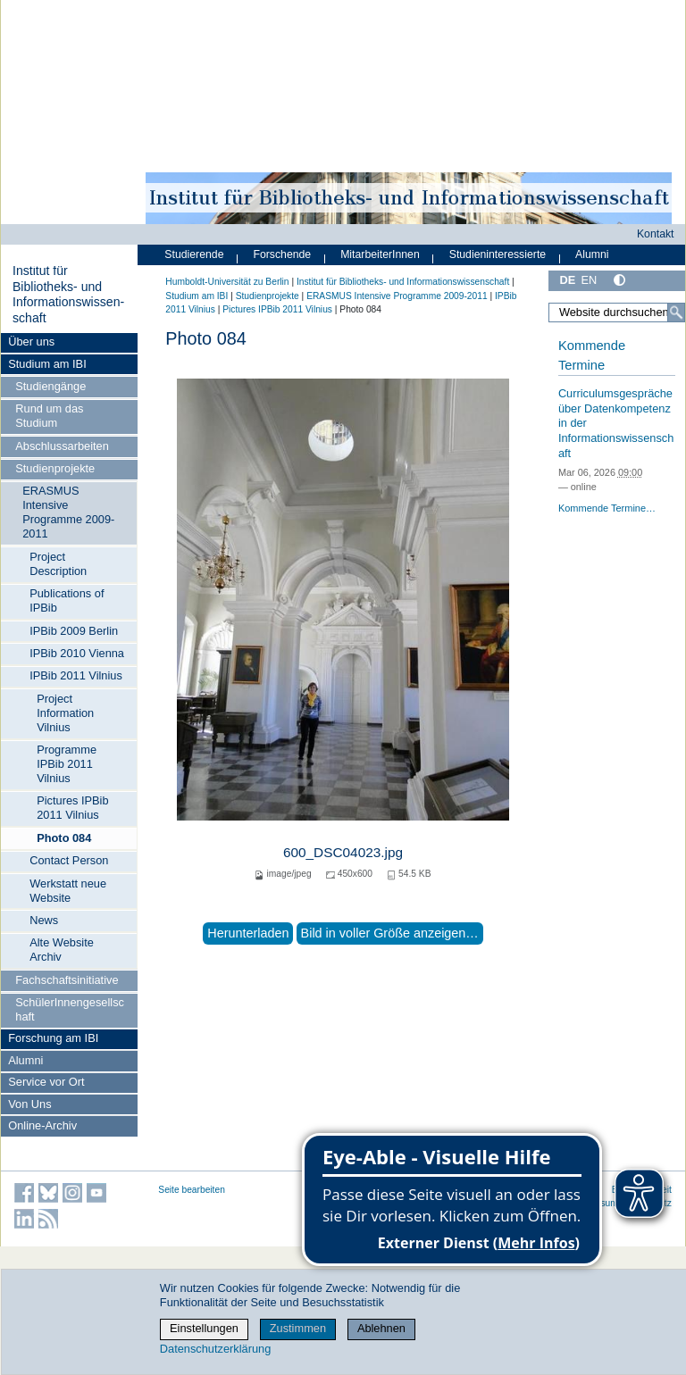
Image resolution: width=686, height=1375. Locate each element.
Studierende (193, 254)
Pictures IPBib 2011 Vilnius (72, 807)
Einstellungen (204, 1328)
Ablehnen (381, 1328)
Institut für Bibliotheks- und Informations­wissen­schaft (68, 294)
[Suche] (676, 312)
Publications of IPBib (66, 600)
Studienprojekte (55, 468)
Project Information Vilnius (65, 713)
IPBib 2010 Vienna (76, 653)
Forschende (282, 254)
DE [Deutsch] (567, 280)
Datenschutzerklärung (215, 1348)
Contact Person (68, 860)
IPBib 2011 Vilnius (75, 675)
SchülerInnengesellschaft (69, 1009)
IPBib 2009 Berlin (73, 631)
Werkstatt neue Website (67, 890)
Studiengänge (50, 386)
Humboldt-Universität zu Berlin (227, 282)
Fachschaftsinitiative (66, 980)
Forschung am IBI (53, 1038)
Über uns (31, 341)
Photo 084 (64, 838)
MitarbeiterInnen (380, 254)
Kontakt (655, 234)
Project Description (58, 564)
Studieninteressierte (497, 254)
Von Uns (29, 1104)
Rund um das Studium (49, 415)
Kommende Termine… (607, 508)
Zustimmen (298, 1328)
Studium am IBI (47, 364)
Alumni (25, 1060)
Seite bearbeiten (191, 1190)
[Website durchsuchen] (616, 312)
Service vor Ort (46, 1081)
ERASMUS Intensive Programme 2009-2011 (68, 512)
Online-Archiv (42, 1125)
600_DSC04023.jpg (343, 852)
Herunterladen (248, 933)
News (43, 920)
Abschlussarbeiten (62, 446)
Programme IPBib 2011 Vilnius (66, 764)
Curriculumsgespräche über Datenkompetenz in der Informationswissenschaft (615, 423)
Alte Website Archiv (61, 949)
